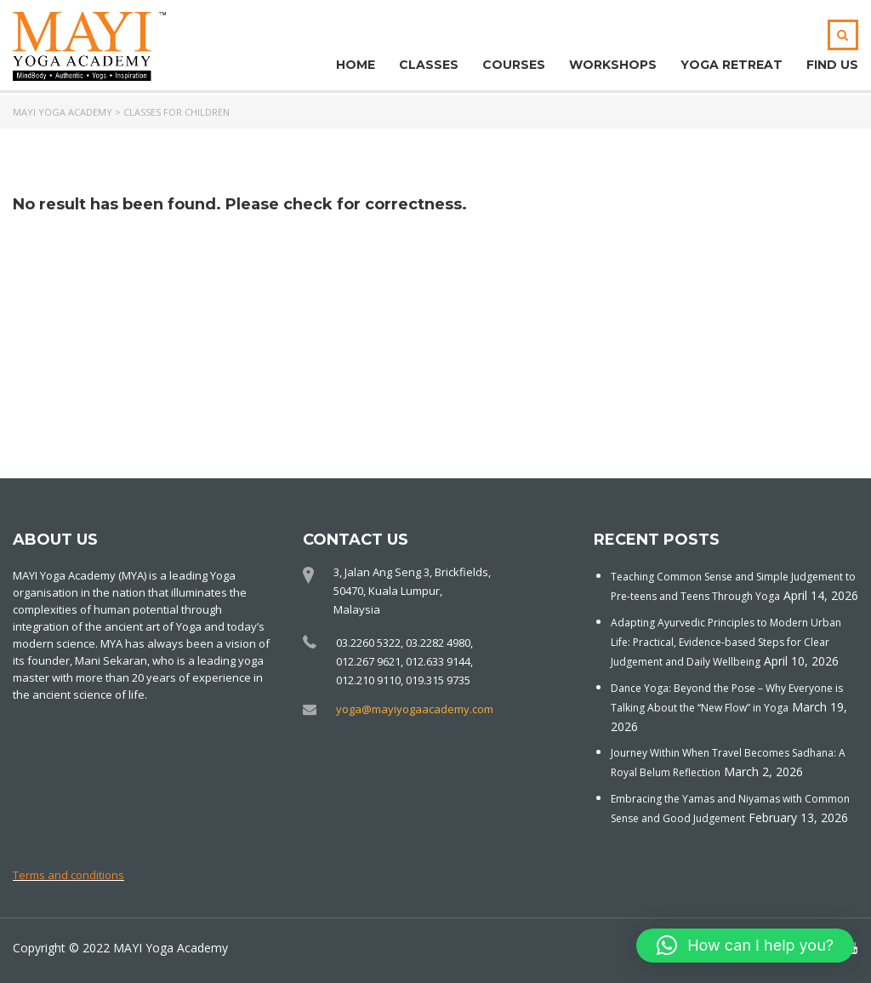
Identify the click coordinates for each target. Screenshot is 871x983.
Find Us (832, 64)
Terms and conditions (68, 875)
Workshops (613, 64)
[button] (745, 946)
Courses (513, 64)
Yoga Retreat (731, 64)
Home (355, 64)
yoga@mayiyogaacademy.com (414, 709)
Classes (428, 64)
